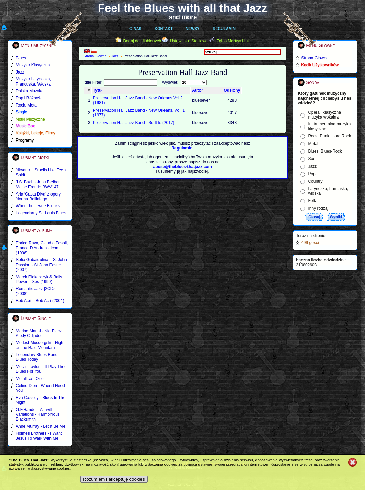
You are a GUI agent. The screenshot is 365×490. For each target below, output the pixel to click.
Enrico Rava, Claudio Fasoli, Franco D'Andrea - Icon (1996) (42, 248)
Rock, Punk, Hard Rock (329, 136)
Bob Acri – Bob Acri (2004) (40, 300)
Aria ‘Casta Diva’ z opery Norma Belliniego (38, 196)
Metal (313, 143)
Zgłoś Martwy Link (233, 40)
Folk (312, 200)
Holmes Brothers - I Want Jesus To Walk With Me (39, 436)
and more (183, 17)
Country (315, 181)
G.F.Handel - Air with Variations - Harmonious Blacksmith (38, 414)
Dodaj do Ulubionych (142, 40)
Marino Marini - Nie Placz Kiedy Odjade (39, 333)
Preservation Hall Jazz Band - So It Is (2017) (133, 122)
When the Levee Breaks (38, 205)
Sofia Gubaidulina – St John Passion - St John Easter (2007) (41, 264)
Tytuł (98, 90)
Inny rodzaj (318, 208)
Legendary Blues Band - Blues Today (38, 357)
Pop (311, 173)
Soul (312, 158)
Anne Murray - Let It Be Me (40, 426)
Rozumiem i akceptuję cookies (114, 479)
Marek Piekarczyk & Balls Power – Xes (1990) (39, 279)
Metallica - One (30, 378)
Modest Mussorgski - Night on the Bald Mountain (40, 345)
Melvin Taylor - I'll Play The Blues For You (40, 369)
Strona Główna (95, 56)
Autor (197, 90)
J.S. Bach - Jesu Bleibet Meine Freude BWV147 (37, 184)
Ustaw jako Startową (188, 40)
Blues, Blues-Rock (325, 151)
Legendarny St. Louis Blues (41, 213)
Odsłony (232, 90)
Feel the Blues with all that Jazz (182, 8)
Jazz (115, 56)
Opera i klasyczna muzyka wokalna (324, 115)
